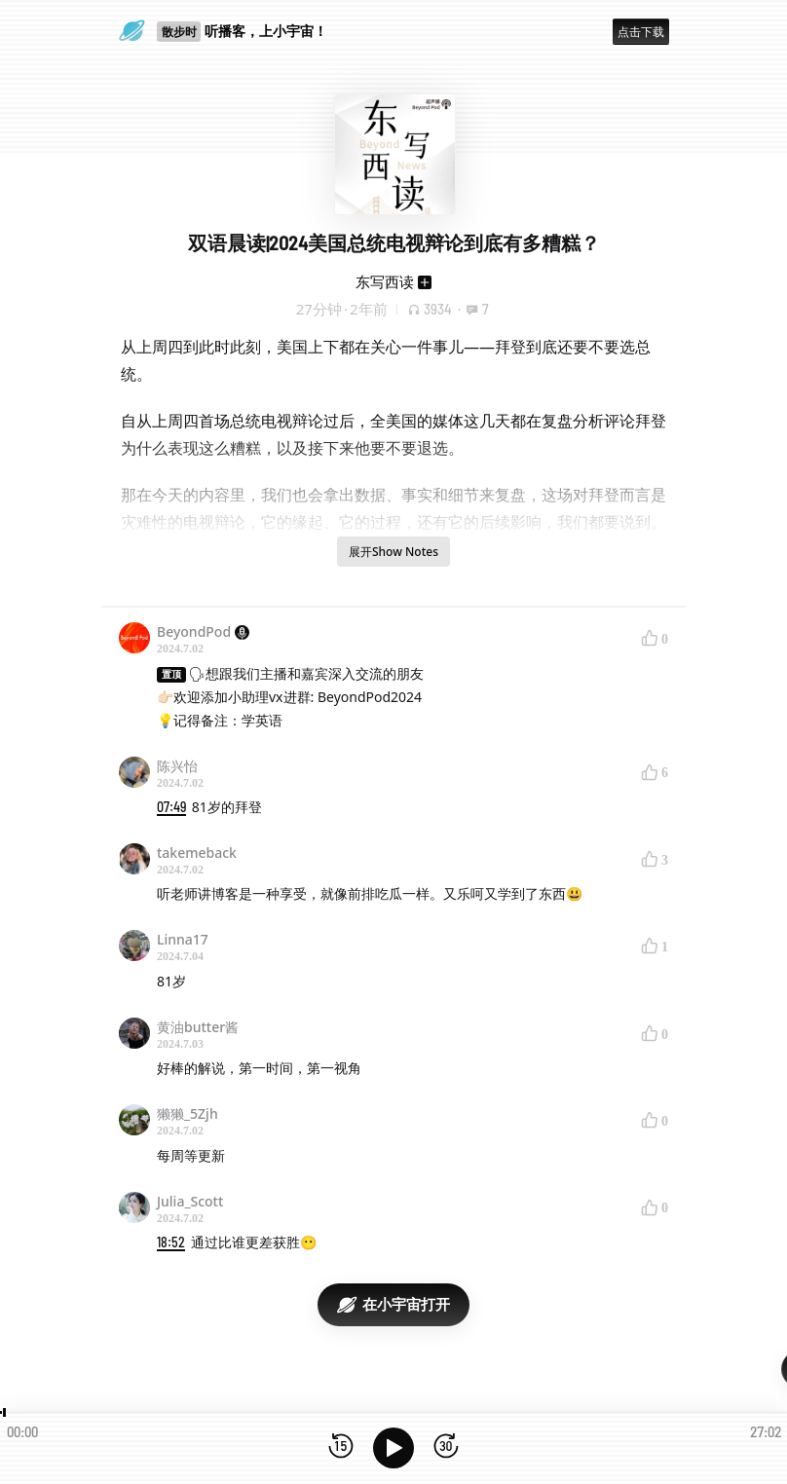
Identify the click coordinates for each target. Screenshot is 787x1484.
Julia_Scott (190, 1201)
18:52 (171, 1242)
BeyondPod (203, 631)
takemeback (197, 852)
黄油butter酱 (198, 1027)
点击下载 (641, 31)
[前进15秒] (446, 1447)
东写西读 (385, 281)
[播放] (393, 1448)
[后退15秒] (341, 1447)
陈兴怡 (177, 766)
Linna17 (182, 939)
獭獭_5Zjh (187, 1113)
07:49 (171, 806)
